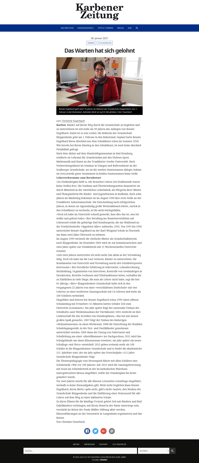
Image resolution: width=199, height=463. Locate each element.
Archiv (76, 444)
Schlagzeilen (104, 43)
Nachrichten (67, 28)
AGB (129, 28)
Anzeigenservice (86, 28)
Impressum (89, 444)
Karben (91, 43)
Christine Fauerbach (73, 121)
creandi (103, 460)
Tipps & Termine (105, 28)
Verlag (120, 28)
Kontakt (103, 444)
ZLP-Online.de (119, 444)
